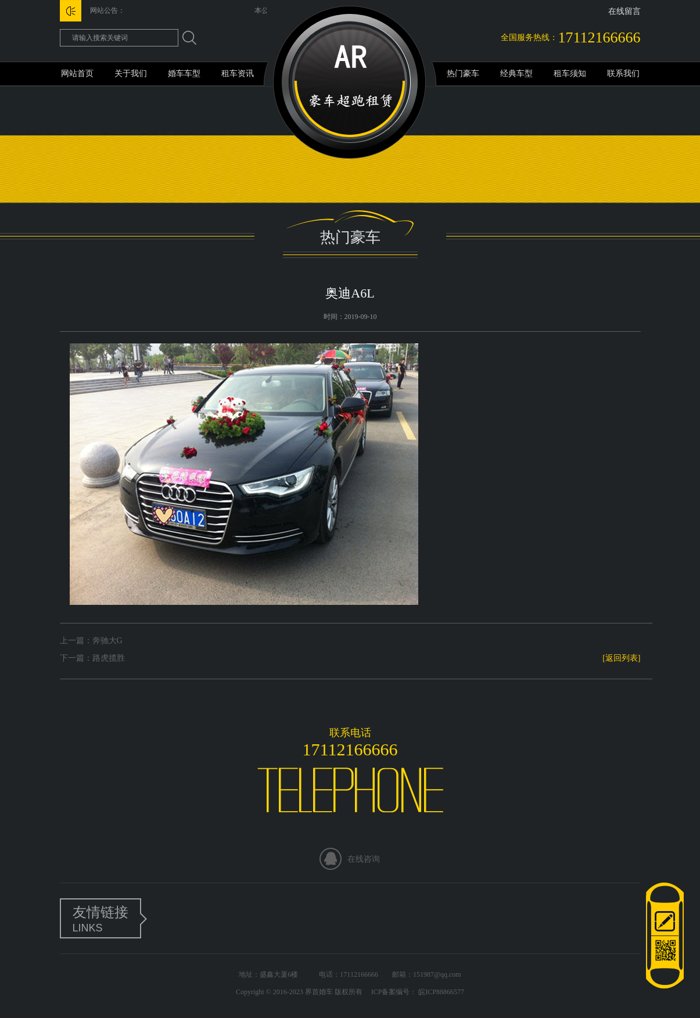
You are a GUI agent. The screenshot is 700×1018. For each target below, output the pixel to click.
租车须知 (570, 73)
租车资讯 (237, 73)
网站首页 (77, 73)
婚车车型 (184, 73)
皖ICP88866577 (440, 992)
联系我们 (623, 73)
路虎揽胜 (108, 658)
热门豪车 (463, 73)
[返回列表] (621, 658)
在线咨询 (363, 859)
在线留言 (624, 11)
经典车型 (516, 73)
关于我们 (130, 73)
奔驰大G (107, 640)
